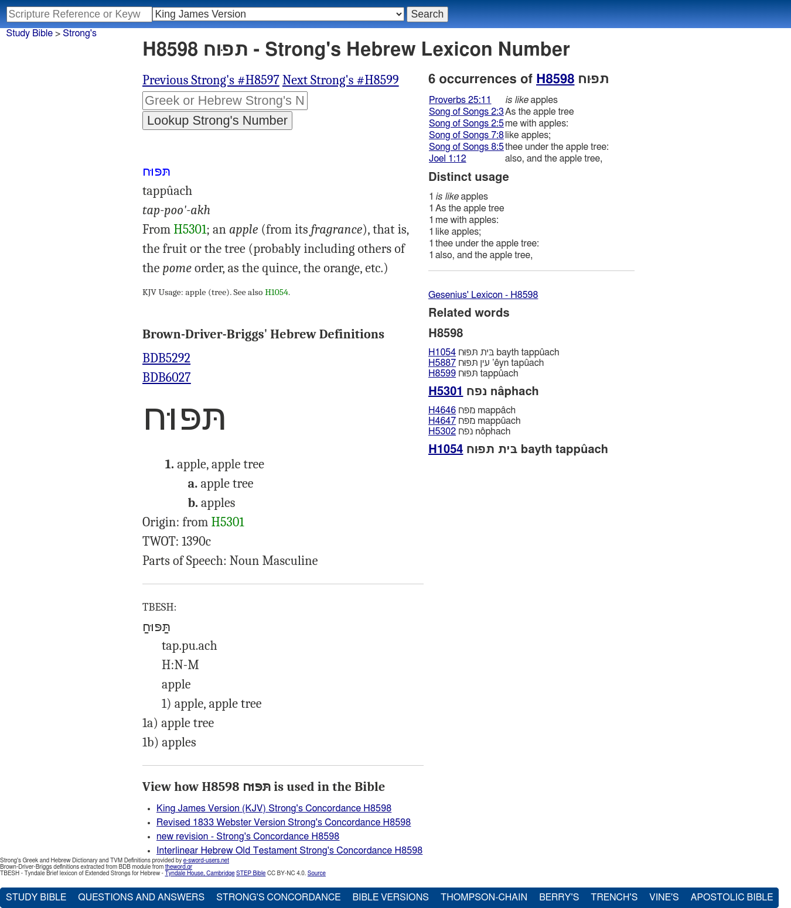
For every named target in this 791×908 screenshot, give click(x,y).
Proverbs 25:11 (460, 100)
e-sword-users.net (206, 861)
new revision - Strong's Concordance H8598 (247, 836)
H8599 (442, 373)
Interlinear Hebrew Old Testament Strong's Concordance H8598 (289, 850)
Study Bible (29, 33)
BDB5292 (166, 358)
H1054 (276, 292)
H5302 (442, 431)
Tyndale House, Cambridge (199, 873)
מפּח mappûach (474, 421)
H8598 (555, 79)
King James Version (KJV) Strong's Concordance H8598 (273, 808)
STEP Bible (250, 873)
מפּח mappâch (472, 410)
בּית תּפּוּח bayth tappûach (494, 352)
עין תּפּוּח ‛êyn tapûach (486, 363)
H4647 (442, 421)
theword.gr (178, 867)
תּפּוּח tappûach (473, 373)
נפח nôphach (469, 431)
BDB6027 (166, 377)
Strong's (80, 33)
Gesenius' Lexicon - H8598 (483, 295)
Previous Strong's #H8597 (210, 80)
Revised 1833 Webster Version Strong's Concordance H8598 (283, 822)
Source (317, 873)
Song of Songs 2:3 (466, 112)
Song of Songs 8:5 (466, 147)
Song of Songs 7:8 (466, 135)
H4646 (442, 410)
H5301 (189, 229)
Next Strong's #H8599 (340, 80)
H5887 (442, 363)
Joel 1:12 (447, 158)
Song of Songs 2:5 (466, 123)
